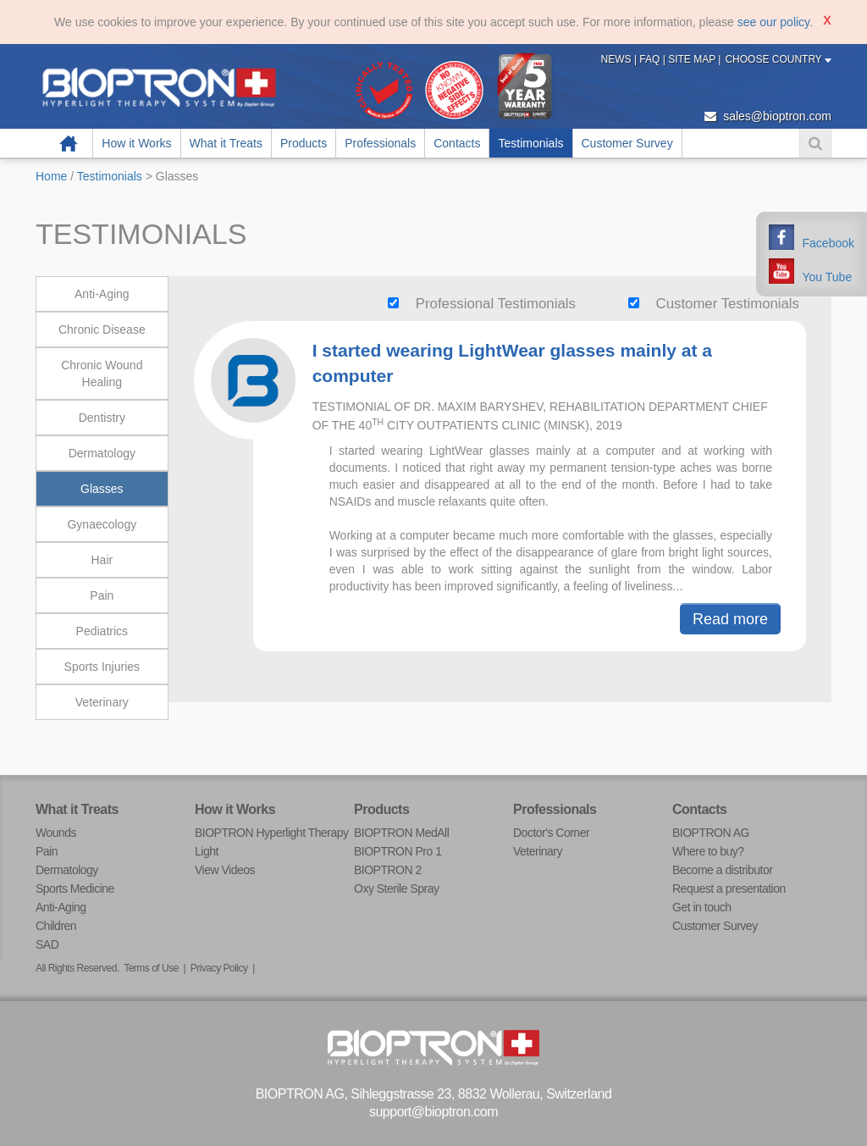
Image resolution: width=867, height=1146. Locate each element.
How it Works (136, 143)
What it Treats (226, 143)
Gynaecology (101, 524)
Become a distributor (722, 870)
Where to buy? (708, 851)
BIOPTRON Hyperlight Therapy (272, 832)
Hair (102, 560)
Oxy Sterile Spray (396, 888)
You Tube (828, 277)
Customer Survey (627, 143)
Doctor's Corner (551, 832)
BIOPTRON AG (710, 832)
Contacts (457, 143)
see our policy (773, 22)
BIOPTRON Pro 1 (397, 851)
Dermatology (102, 453)
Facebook (828, 243)
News (617, 59)
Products (303, 143)
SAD (47, 944)
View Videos (225, 870)
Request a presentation (729, 888)
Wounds (56, 832)
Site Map (693, 59)
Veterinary (102, 702)
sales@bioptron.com (767, 116)
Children (56, 926)
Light (206, 851)
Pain (101, 595)
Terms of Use (151, 968)
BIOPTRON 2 (388, 870)
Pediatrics (102, 631)
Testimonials (530, 143)
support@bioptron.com (433, 1111)
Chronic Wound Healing (101, 373)
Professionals (380, 143)
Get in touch (702, 907)
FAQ (650, 59)
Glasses (102, 488)
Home (68, 143)
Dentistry (102, 417)
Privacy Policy (219, 968)
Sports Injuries (102, 666)
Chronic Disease (102, 329)
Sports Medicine (75, 888)
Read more (730, 619)
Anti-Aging (102, 294)
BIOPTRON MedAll (401, 832)
